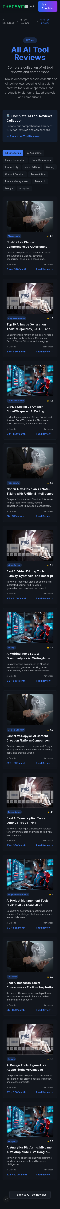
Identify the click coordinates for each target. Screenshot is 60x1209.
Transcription (38, 174)
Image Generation (15, 160)
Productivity (11, 167)
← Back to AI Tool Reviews (23, 136)
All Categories (13, 153)
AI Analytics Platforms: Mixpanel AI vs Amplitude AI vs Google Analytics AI (29, 1152)
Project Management (16, 181)
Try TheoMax (48, 6)
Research (40, 181)
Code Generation (41, 160)
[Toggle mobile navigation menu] (27, 6)
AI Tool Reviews (24, 21)
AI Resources (8, 21)
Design (9, 188)
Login (32, 6)
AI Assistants (34, 153)
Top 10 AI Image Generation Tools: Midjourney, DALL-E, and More (28, 329)
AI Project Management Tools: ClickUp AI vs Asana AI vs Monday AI (28, 905)
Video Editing (32, 167)
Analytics (24, 188)
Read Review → (44, 269)
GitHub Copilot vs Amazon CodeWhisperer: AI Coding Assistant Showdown (25, 411)
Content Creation (14, 174)
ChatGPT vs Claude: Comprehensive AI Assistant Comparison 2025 (27, 246)
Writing (50, 167)
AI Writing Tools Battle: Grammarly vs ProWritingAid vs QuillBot (29, 658)
